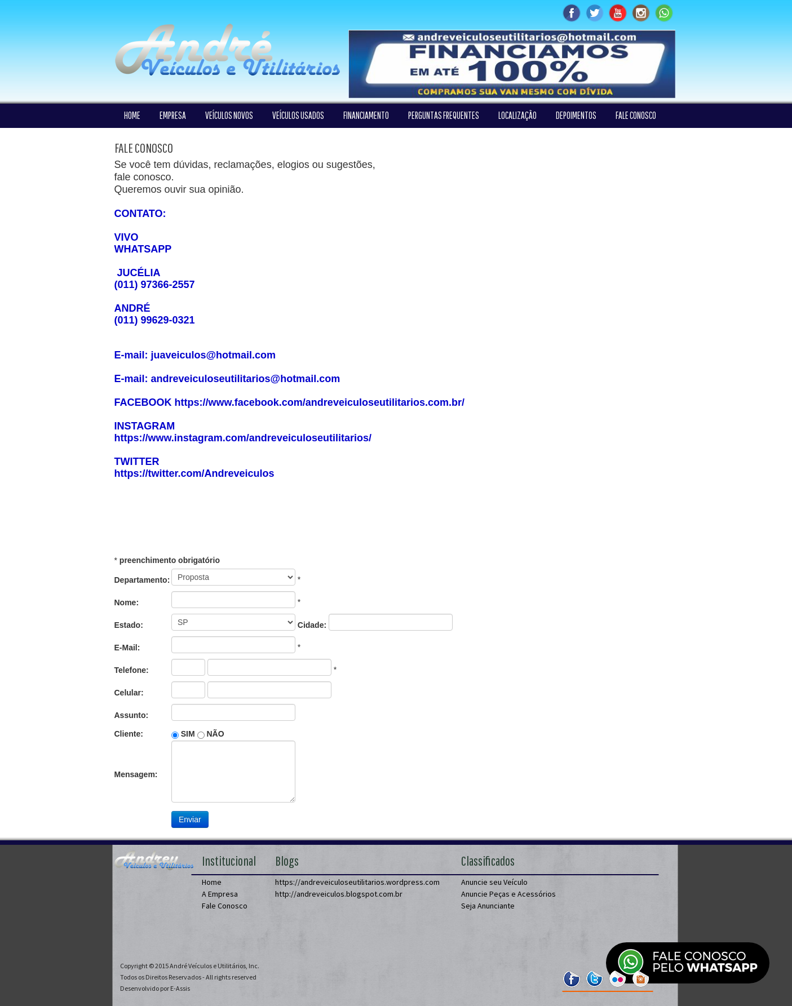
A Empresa (220, 894)
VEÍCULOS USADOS (298, 115)
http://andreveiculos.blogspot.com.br (338, 894)
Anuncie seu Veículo (494, 882)
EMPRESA (173, 115)
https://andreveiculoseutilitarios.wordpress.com (357, 882)
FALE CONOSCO (636, 115)
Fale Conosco (224, 906)
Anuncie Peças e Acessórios (508, 894)
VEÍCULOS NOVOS (229, 115)
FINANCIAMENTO (366, 115)
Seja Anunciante (488, 906)
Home (212, 882)
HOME (132, 115)
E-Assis (180, 988)
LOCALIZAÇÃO (517, 115)
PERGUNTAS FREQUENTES (443, 115)
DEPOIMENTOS (576, 115)
